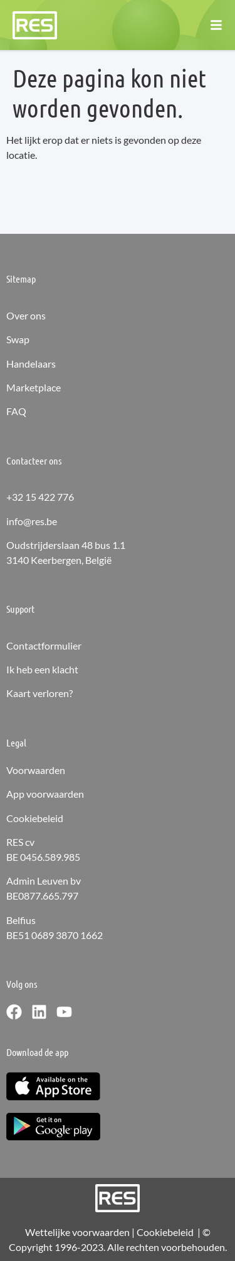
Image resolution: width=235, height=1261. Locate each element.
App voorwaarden (45, 794)
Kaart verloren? (39, 693)
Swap (17, 339)
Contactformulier (43, 645)
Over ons (26, 315)
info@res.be (31, 521)
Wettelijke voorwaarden (77, 1232)
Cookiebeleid (34, 818)
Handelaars (31, 363)
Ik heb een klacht (42, 669)
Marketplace (33, 387)
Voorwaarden (35, 770)
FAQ (16, 411)
